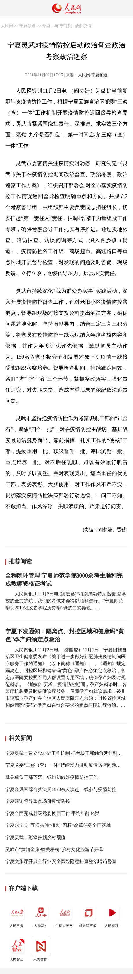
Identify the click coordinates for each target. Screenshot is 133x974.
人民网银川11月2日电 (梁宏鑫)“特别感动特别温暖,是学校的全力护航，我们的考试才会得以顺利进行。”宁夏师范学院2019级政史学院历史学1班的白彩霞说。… (65, 600)
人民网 (7, 26)
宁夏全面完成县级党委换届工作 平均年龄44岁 (52, 813)
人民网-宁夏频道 (93, 75)
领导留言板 (88, 915)
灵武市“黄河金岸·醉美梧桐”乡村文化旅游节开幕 (54, 849)
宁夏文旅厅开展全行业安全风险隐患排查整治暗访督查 (60, 861)
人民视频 (112, 915)
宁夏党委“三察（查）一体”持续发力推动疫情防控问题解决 (65, 765)
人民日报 (17, 915)
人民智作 (41, 948)
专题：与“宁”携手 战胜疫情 (66, 26)
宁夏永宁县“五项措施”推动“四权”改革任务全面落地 (58, 825)
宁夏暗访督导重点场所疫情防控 (37, 801)
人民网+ (41, 915)
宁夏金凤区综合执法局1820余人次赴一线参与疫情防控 (60, 789)
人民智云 (17, 948)
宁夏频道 (27, 26)
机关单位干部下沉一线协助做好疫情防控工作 (51, 777)
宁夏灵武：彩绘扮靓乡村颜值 (35, 837)
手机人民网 (64, 915)
